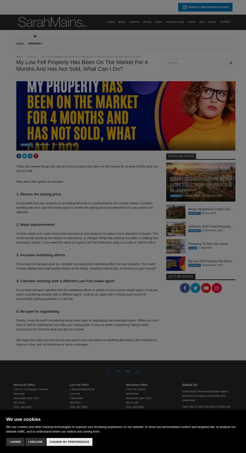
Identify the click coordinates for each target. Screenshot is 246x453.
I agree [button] (15, 441)
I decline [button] (35, 441)
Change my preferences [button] (69, 441)
